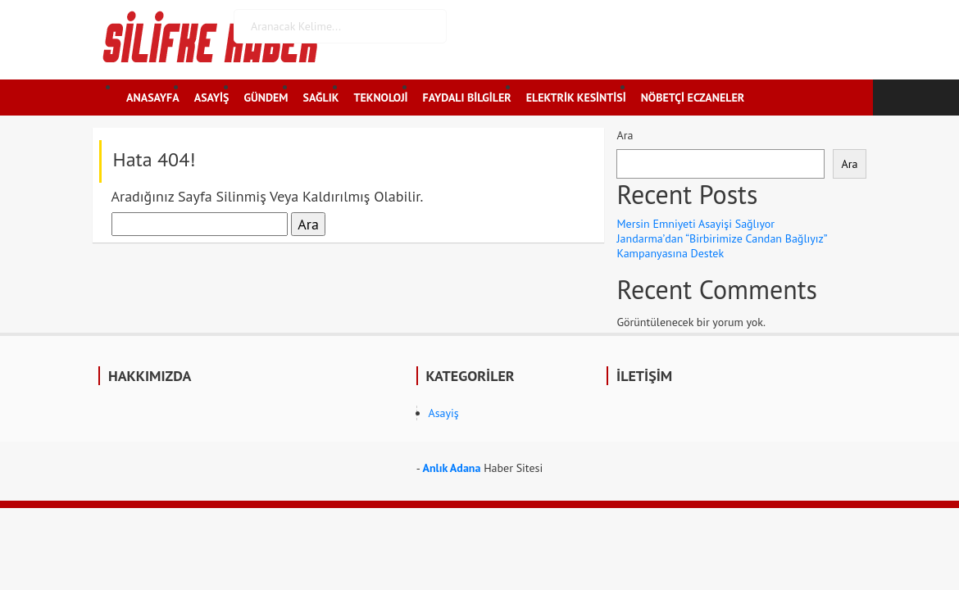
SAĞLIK (321, 97)
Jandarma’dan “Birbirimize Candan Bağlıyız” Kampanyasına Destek (721, 246)
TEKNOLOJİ (380, 97)
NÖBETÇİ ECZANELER (692, 97)
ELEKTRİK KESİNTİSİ (576, 97)
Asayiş (444, 413)
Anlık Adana (451, 468)
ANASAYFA (153, 97)
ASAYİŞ (212, 97)
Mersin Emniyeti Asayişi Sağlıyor (695, 223)
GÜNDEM (266, 97)
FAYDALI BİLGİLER (467, 97)
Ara (624, 135)
